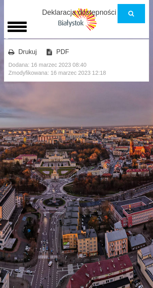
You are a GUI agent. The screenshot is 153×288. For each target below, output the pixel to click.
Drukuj (22, 52)
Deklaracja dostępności (79, 12)
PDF (58, 52)
